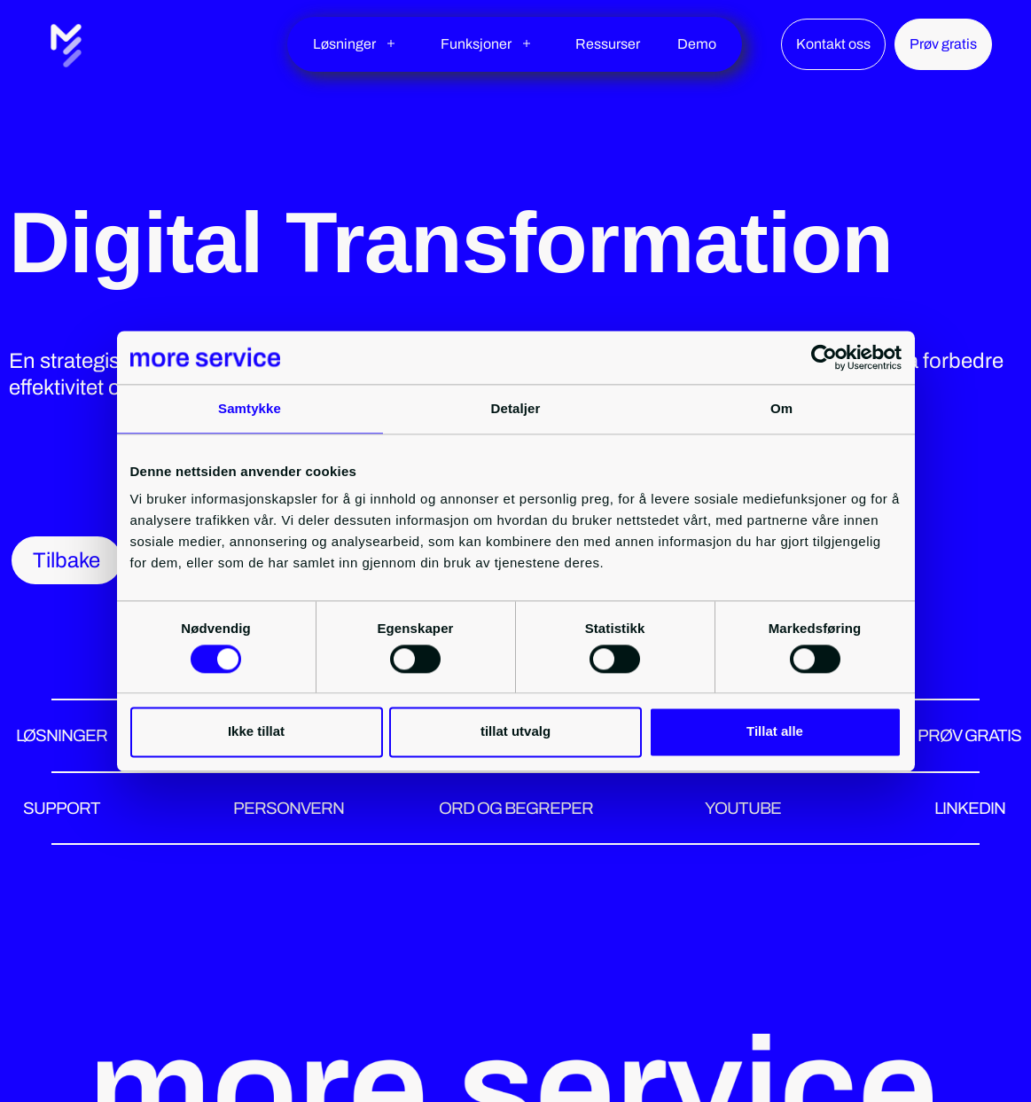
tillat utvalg (515, 731)
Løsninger (344, 43)
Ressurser (607, 43)
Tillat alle (774, 731)
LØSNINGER (61, 735)
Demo (696, 43)
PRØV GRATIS (969, 735)
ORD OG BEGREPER (516, 808)
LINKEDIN (969, 808)
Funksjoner (476, 43)
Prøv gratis (943, 43)
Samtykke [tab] (249, 408)
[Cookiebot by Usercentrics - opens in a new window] (824, 357)
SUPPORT (61, 808)
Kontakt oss (833, 43)
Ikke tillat (256, 731)
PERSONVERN (288, 808)
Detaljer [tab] (516, 408)
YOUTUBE (743, 808)
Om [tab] (781, 408)
